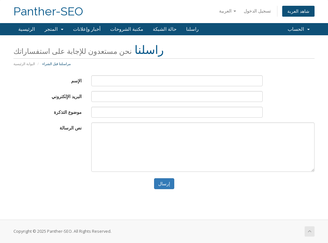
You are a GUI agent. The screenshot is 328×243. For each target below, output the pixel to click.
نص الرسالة (71, 128)
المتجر (54, 29)
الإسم (76, 81)
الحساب (299, 29)
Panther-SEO (48, 11)
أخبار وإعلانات (87, 29)
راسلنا (192, 29)
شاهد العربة (298, 11)
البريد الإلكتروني (67, 96)
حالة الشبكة (164, 29)
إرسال (164, 183)
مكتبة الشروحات (126, 29)
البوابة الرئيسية (24, 63)
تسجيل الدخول (257, 11)
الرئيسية (26, 29)
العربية (227, 11)
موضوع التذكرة (68, 112)
